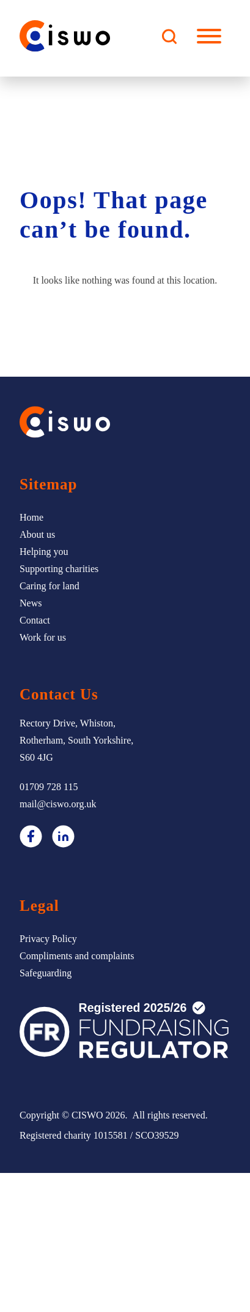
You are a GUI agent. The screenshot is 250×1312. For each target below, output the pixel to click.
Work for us (43, 637)
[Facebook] (31, 839)
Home (31, 517)
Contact (35, 620)
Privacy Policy (48, 938)
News (31, 603)
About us (37, 534)
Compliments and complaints (77, 956)
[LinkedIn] (63, 839)
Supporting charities (59, 569)
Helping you (44, 551)
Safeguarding (46, 973)
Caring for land (49, 586)
